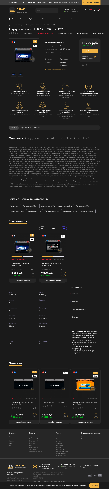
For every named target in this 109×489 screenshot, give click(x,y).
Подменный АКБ (61, 454)
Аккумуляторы (18, 25)
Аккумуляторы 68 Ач (65, 206)
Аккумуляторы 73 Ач (70, 211)
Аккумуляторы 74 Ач (87, 211)
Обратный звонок (91, 2)
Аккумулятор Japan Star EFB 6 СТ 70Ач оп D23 (23, 404)
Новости (11, 441)
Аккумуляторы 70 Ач (17, 211)
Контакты (11, 439)
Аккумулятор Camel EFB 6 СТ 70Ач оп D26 (21, 265)
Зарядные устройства (35, 452)
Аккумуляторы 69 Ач (83, 206)
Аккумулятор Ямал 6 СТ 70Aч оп (53, 403)
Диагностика (59, 445)
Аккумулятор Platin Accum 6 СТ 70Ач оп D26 (53, 265)
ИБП (30, 445)
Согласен (94, 485)
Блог (10, 445)
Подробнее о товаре (23, 422)
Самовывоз (59, 443)
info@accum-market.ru (38, 2)
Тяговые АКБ (33, 450)
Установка (58, 437)
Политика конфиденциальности (54, 482)
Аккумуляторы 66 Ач (30, 206)
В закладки (82, 33)
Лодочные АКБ (33, 447)
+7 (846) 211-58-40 (69, 10)
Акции (10, 443)
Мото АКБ (32, 443)
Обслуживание (60, 450)
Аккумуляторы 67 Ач (48, 206)
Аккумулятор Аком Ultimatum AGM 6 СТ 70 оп (85, 404)
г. (93, 57)
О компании (12, 437)
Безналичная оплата (62, 452)
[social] (34, 467)
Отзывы (36, 127)
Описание (13, 127)
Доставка (58, 441)
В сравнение (98, 33)
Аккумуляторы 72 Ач (52, 211)
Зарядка (58, 447)
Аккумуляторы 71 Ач (34, 211)
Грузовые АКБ (33, 441)
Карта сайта (36, 482)
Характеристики (26, 127)
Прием (58, 439)
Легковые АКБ (33, 439)
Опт (82, 437)
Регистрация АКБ (61, 456)
